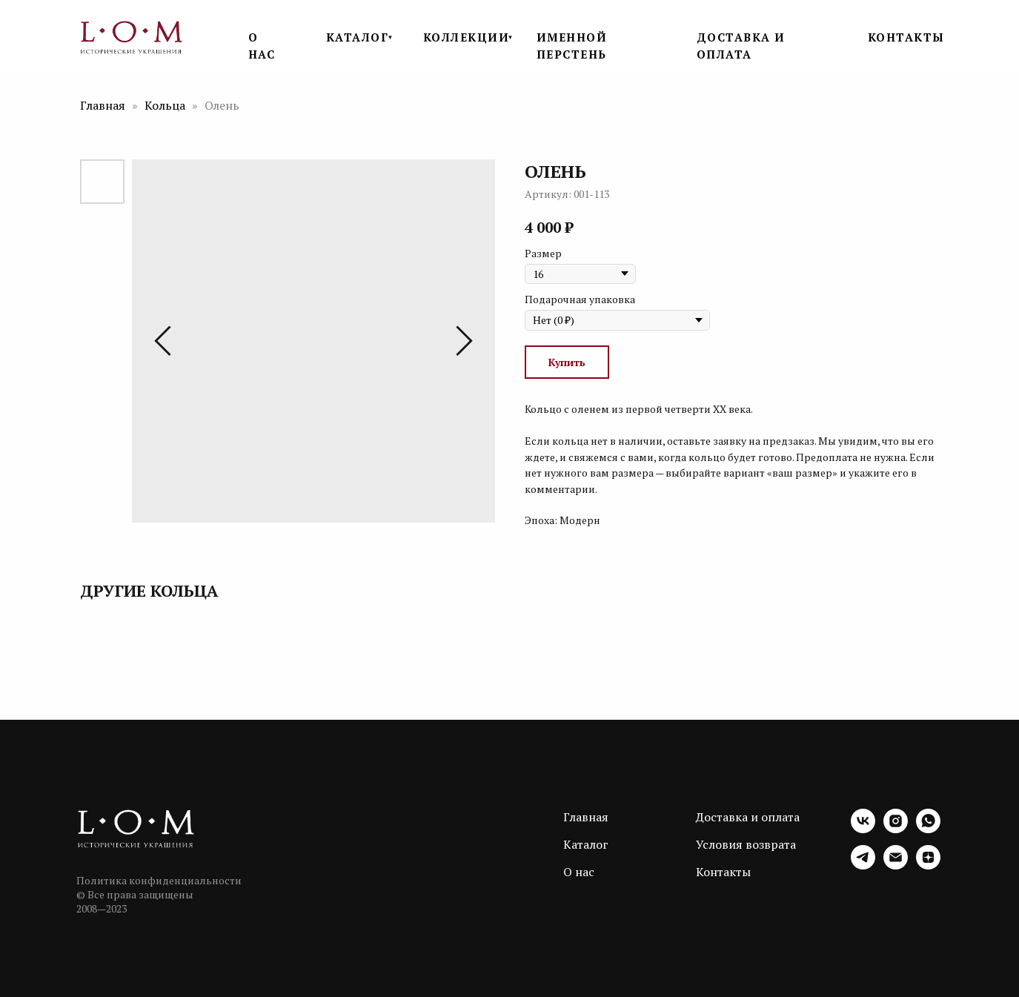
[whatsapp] (928, 829)
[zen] (928, 865)
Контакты (723, 872)
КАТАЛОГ (357, 37)
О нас (578, 872)
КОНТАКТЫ (906, 37)
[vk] (863, 829)
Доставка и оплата (748, 817)
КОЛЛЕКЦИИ (466, 37)
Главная (102, 105)
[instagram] (895, 829)
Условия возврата (746, 844)
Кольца (166, 105)
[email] (895, 865)
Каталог (585, 844)
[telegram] (863, 865)
